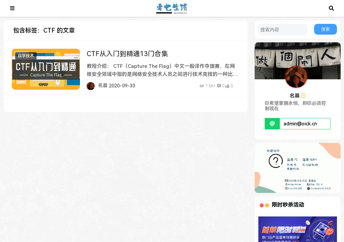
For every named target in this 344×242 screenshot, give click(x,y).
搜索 (325, 29)
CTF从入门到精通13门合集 (127, 54)
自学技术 (26, 55)
